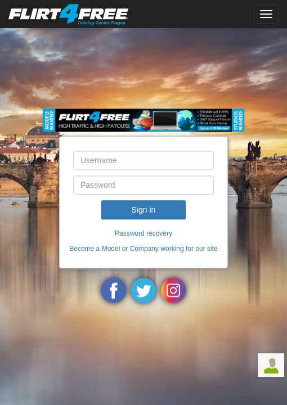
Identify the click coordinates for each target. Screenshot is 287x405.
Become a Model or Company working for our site (143, 249)
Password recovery (143, 233)
